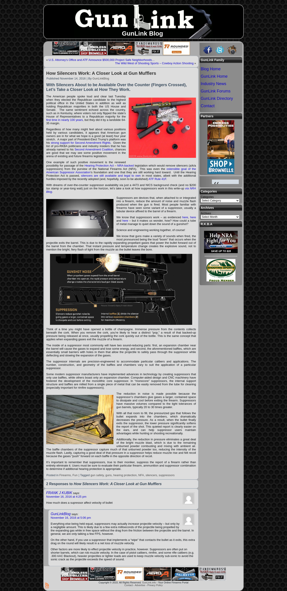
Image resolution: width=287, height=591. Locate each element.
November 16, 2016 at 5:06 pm (71, 517)
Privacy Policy (155, 585)
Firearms (65, 475)
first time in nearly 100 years (64, 120)
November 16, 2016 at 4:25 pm (66, 496)
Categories (207, 197)
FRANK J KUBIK (59, 493)
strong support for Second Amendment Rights (81, 142)
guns (108, 475)
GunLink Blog (142, 33)
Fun (74, 475)
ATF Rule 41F (157, 179)
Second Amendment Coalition (93, 149)
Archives (206, 213)
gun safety (97, 475)
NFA (141, 475)
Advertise (140, 585)
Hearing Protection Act (99, 165)
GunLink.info (149, 582)
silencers (151, 475)
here (185, 217)
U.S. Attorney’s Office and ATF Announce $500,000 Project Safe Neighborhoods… (102, 60)
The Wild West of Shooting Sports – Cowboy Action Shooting (154, 63)
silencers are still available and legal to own (111, 175)
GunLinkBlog (100, 78)
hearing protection (125, 475)
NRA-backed (125, 165)
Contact (128, 585)
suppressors (167, 475)
